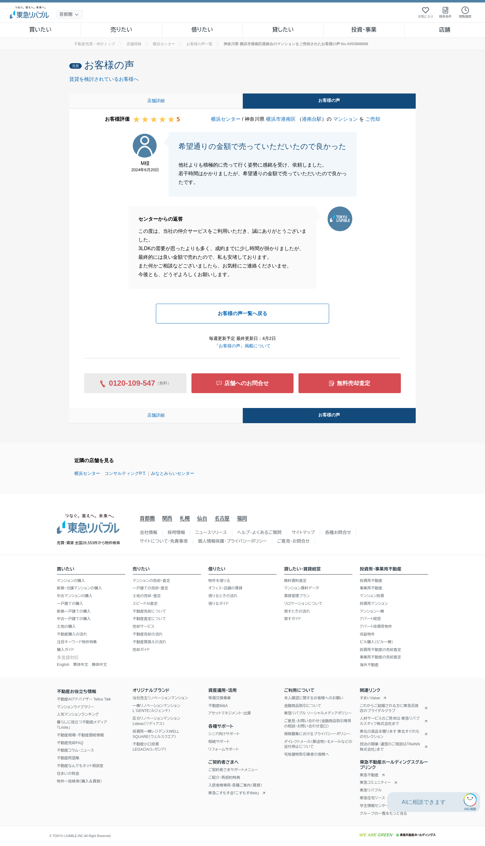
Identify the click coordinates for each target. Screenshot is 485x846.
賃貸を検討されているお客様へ (104, 79)
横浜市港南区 (281, 119)
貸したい (283, 30)
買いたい (40, 30)
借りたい (202, 30)
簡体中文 (99, 664)
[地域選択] (70, 14)
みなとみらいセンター (172, 473)
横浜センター (226, 119)
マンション (345, 119)
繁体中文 (80, 664)
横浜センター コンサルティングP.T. (110, 473)
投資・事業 (363, 30)
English (63, 664)
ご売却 (372, 119)
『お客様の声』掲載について (242, 345)
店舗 (444, 30)
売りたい (121, 30)
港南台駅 (312, 119)
